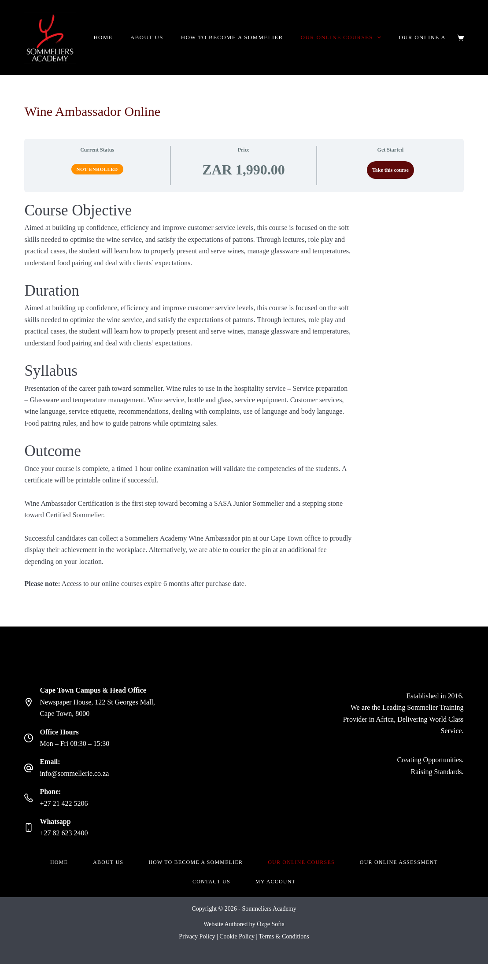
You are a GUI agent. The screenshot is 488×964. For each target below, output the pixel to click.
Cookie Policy (237, 936)
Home (102, 37)
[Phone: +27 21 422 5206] (28, 797)
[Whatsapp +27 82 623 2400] (28, 827)
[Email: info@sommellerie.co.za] (28, 768)
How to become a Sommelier (232, 37)
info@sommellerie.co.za (74, 773)
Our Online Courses (343, 37)
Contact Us (211, 882)
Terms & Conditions (284, 936)
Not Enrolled (97, 169)
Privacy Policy (197, 936)
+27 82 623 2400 (64, 833)
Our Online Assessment (399, 862)
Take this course (390, 170)
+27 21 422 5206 (64, 803)
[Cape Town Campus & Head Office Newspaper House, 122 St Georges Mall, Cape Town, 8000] (28, 702)
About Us (146, 37)
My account (275, 882)
